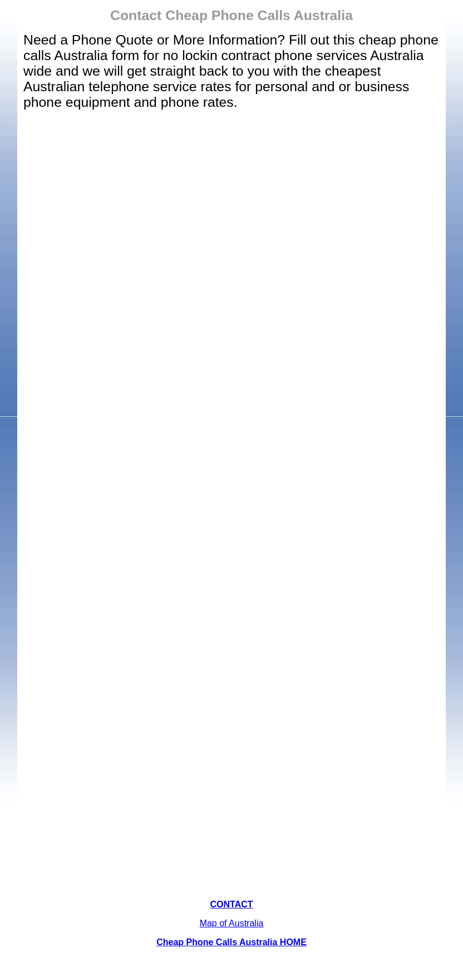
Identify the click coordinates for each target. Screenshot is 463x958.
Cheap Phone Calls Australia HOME (231, 942)
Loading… (231, 505)
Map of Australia (232, 923)
